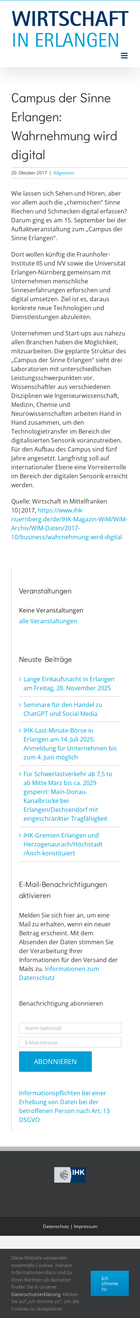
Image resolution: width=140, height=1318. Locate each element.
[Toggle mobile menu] (125, 56)
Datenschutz (56, 1226)
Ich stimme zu (110, 1283)
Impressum (85, 1226)
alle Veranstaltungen (48, 621)
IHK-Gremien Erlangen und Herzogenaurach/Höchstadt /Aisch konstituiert (63, 844)
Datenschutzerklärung (35, 1294)
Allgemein (63, 173)
